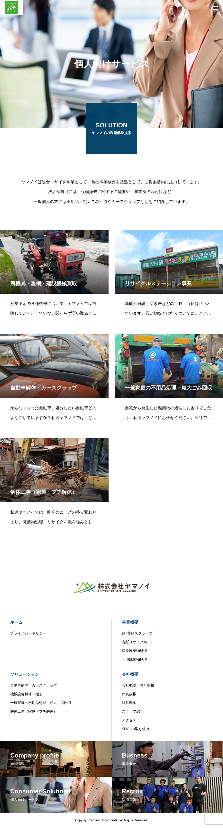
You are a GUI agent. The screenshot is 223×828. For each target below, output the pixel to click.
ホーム (16, 622)
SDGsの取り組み (135, 729)
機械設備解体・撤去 (26, 694)
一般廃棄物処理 (134, 659)
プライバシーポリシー (28, 633)
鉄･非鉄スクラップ (137, 633)
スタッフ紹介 (132, 711)
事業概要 (130, 622)
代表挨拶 (129, 694)
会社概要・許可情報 (138, 685)
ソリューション (24, 674)
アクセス (129, 720)
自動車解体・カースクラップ (33, 685)
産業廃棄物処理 (134, 651)
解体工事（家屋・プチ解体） (33, 711)
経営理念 (129, 703)
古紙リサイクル (134, 642)
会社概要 (130, 674)
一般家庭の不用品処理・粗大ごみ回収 (40, 703)
